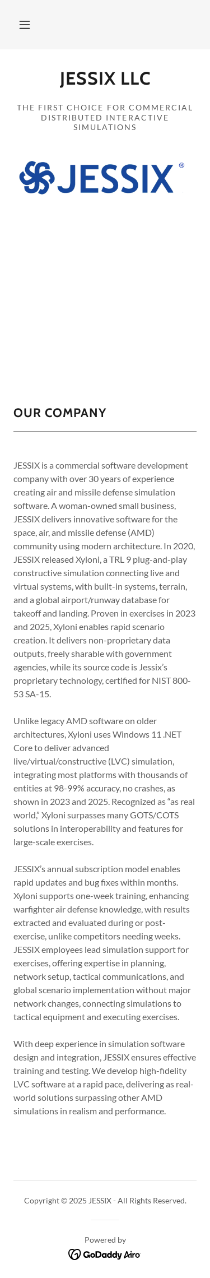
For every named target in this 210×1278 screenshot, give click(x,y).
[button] (24, 24)
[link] (105, 82)
